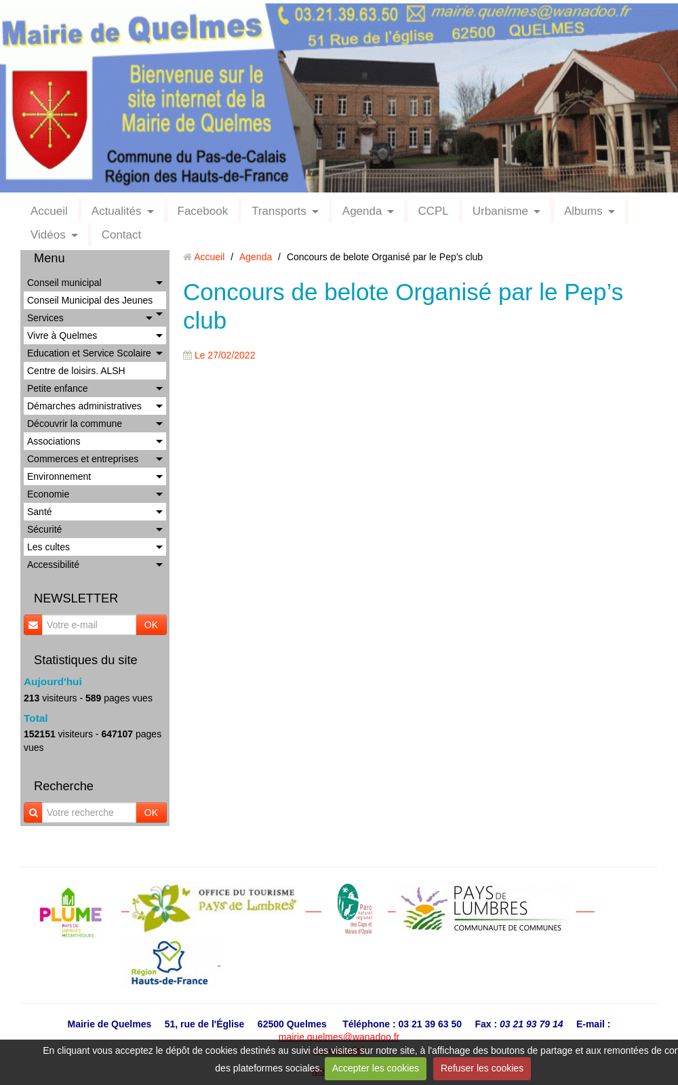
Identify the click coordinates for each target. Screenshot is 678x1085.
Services (45, 317)
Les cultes (48, 546)
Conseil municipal (64, 282)
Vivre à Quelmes (62, 335)
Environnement (59, 476)
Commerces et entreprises (82, 458)
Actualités (117, 211)
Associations (54, 441)
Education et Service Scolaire (89, 353)
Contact (122, 234)
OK (151, 624)
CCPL (433, 211)
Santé (39, 511)
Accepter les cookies (375, 1068)
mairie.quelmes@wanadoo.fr (339, 1036)
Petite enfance (57, 388)
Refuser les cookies (482, 1068)
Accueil (49, 211)
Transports (279, 211)
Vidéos (48, 234)
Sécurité (44, 529)
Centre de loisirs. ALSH (76, 370)
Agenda (362, 211)
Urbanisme (500, 211)
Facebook (203, 211)
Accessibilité (53, 564)
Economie (48, 494)
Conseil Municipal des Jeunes (90, 300)
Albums (583, 211)
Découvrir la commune (74, 423)
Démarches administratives (84, 406)
